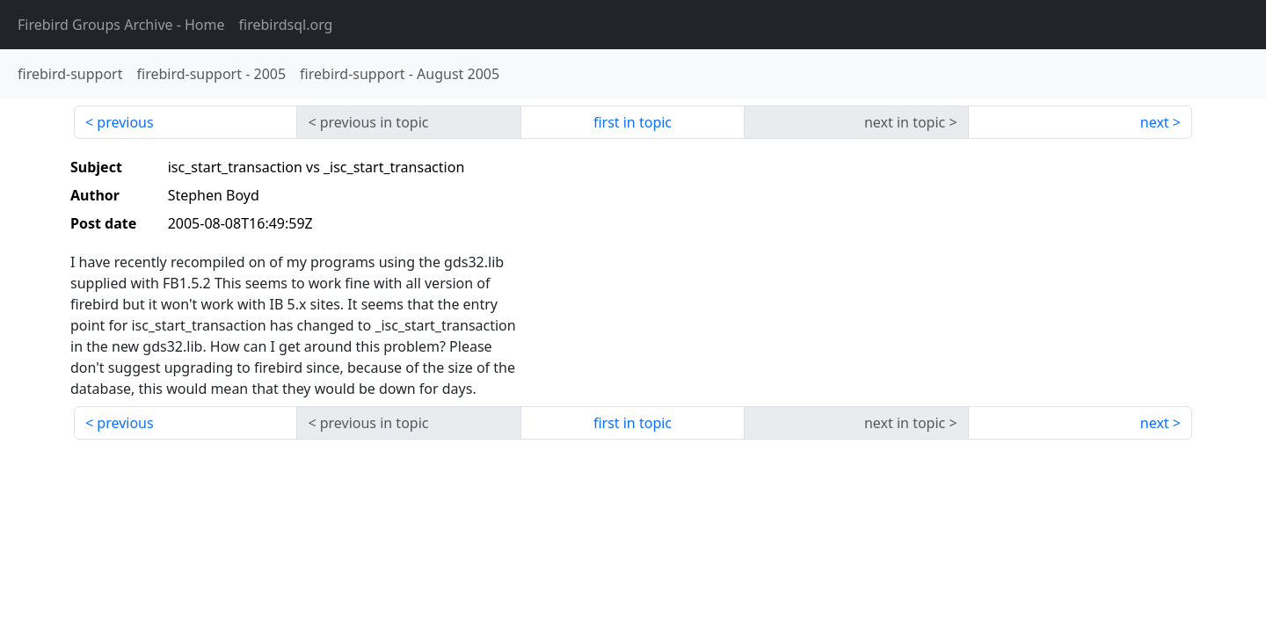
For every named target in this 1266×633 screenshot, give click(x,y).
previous (125, 122)
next (1154, 122)
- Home (121, 24)
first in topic (632, 122)
